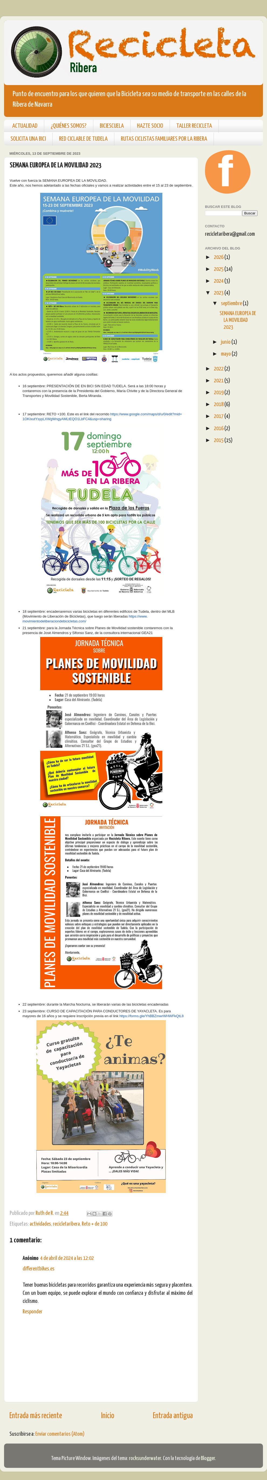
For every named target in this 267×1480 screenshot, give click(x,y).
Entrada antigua (173, 1416)
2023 (219, 293)
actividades (40, 1224)
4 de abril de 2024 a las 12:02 (67, 1258)
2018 (219, 404)
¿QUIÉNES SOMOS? (69, 126)
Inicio (107, 1416)
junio (226, 342)
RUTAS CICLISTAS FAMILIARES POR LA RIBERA (164, 139)
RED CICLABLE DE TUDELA (83, 139)
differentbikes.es (38, 1269)
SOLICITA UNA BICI (28, 139)
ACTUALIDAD (24, 126)
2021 (219, 380)
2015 (219, 440)
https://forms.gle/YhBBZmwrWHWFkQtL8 (151, 1016)
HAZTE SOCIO (150, 126)
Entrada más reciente (35, 1416)
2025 (219, 269)
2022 (219, 369)
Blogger (208, 1458)
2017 (219, 416)
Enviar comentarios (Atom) (59, 1434)
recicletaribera (66, 1224)
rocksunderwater (145, 1458)
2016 (219, 428)
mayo (226, 354)
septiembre (232, 303)
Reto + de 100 (94, 1224)
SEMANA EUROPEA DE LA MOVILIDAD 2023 (238, 320)
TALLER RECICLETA (194, 126)
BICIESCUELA (112, 126)
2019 (219, 392)
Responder (32, 1311)
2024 (219, 281)
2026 (219, 257)
